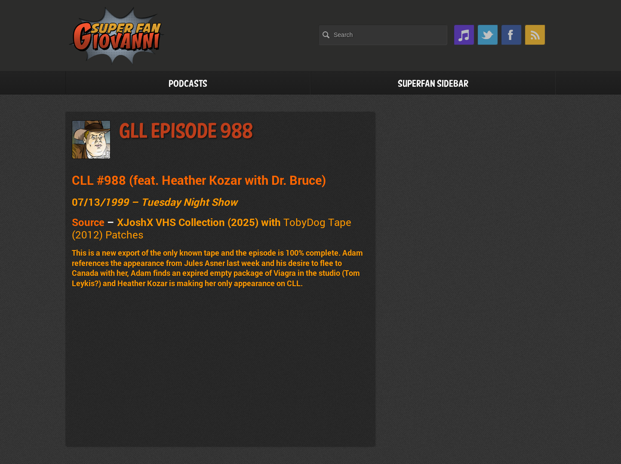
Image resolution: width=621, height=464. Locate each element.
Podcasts (188, 84)
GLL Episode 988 (186, 131)
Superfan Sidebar (433, 84)
